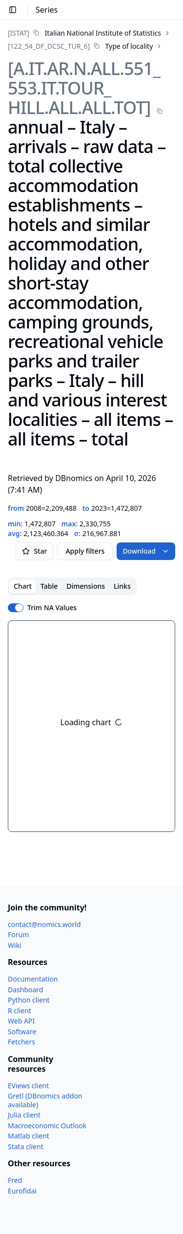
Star (34, 551)
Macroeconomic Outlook (47, 1125)
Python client (29, 999)
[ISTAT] (18, 33)
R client (19, 1010)
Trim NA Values (52, 607)
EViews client (28, 1085)
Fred (15, 1180)
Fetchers (21, 1041)
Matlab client (28, 1135)
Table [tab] (49, 586)
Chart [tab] (23, 586)
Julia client (24, 1114)
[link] (84, 33)
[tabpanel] (91, 726)
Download (145, 551)
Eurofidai (22, 1190)
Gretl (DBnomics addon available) (45, 1100)
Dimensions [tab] (85, 586)
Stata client (25, 1146)
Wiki (14, 945)
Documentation (33, 978)
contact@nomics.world (44, 924)
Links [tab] (122, 586)
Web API (21, 1020)
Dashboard (25, 989)
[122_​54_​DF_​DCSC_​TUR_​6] (49, 46)
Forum (18, 934)
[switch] (15, 607)
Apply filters (84, 551)
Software (22, 1031)
